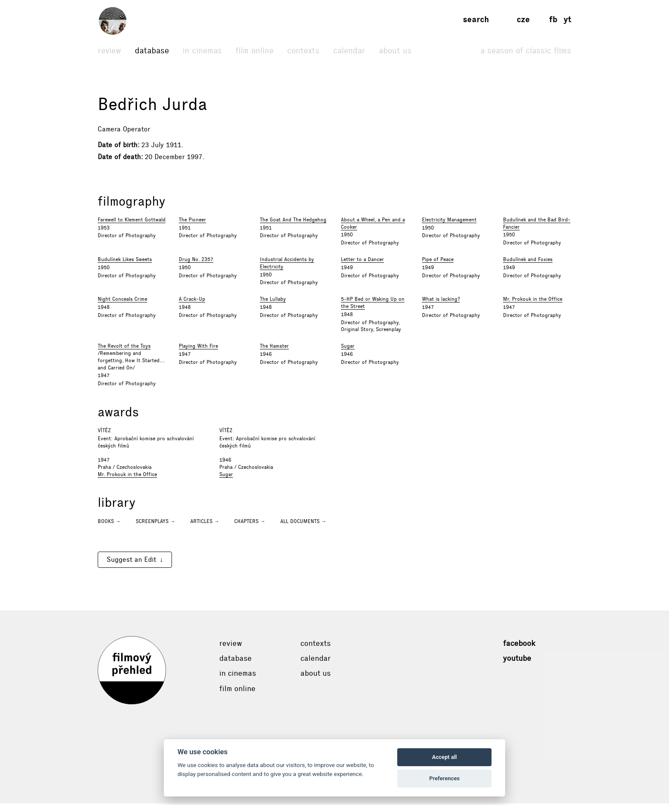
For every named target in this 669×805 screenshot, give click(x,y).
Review (109, 50)
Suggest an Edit (131, 561)
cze (523, 19)
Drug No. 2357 (196, 261)
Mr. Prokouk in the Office (532, 301)
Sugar (348, 348)
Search (476, 19)
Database (152, 50)
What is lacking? (441, 301)
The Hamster (274, 348)
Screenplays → (155, 523)
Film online (254, 50)
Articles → (204, 523)
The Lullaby (273, 301)
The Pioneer (192, 221)
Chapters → (249, 523)
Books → (109, 523)
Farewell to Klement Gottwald (132, 221)
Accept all (444, 757)
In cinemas (202, 50)
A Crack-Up (192, 301)
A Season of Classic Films (525, 50)
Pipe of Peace (438, 261)
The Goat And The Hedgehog (293, 221)
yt (567, 19)
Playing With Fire (198, 348)
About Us (395, 50)
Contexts (303, 50)
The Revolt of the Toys (124, 348)
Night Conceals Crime (122, 301)
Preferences (444, 778)
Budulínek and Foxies (528, 261)
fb (553, 19)
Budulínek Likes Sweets (125, 261)
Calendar (349, 50)
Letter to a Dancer (362, 261)
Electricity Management (449, 221)
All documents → (303, 523)
